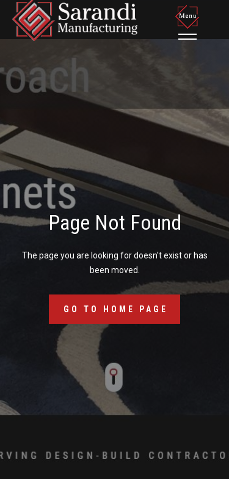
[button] (189, 22)
